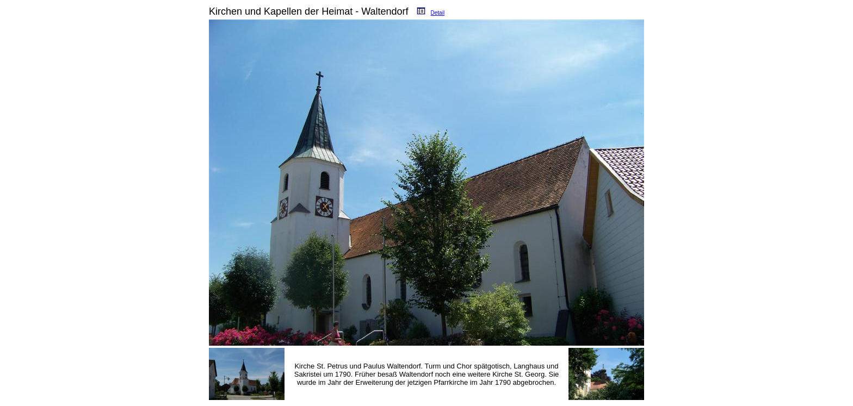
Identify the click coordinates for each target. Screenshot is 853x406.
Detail (438, 13)
